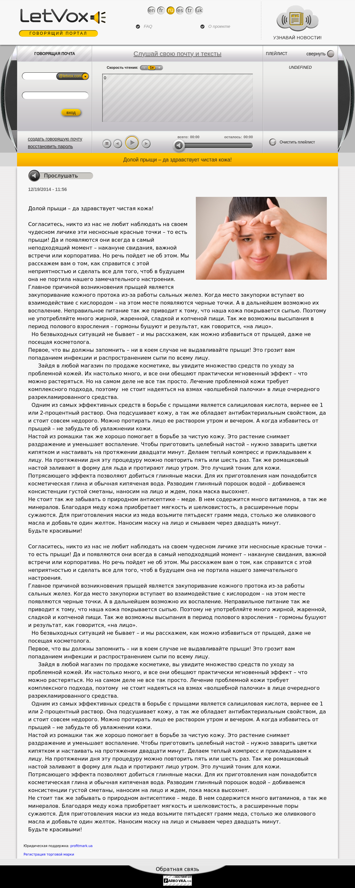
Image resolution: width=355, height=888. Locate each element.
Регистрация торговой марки (49, 854)
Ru (171, 10)
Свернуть (316, 53)
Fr (161, 10)
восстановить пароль (50, 146)
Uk (199, 10)
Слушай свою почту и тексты (177, 53)
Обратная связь (177, 869)
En (151, 10)
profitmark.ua (81, 846)
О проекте (219, 26)
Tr (190, 10)
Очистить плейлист (297, 142)
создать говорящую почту (55, 139)
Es (180, 10)
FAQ (148, 26)
